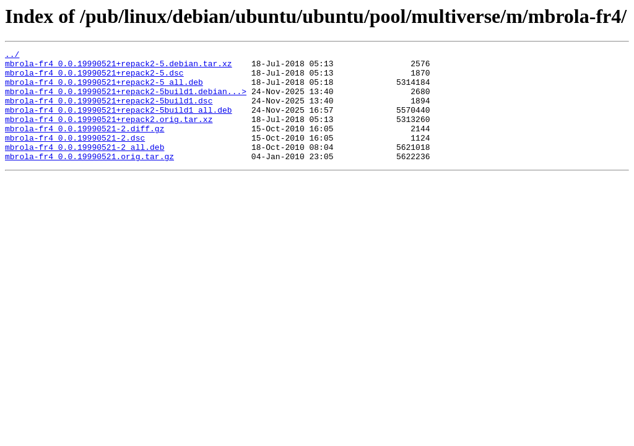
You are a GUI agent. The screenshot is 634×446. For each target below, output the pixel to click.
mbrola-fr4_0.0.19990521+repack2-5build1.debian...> (125, 100)
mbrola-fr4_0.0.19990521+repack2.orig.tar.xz (108, 133)
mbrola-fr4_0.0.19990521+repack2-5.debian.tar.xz (118, 66)
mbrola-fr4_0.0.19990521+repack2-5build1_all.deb (118, 122)
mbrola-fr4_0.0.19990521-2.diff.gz (84, 145)
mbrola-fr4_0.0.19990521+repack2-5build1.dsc (108, 111)
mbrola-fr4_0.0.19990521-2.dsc (75, 156)
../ (12, 55)
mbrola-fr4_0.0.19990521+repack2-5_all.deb (104, 89)
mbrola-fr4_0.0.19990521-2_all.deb (84, 167)
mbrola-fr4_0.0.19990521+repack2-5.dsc (94, 78)
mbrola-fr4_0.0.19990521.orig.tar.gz (89, 178)
